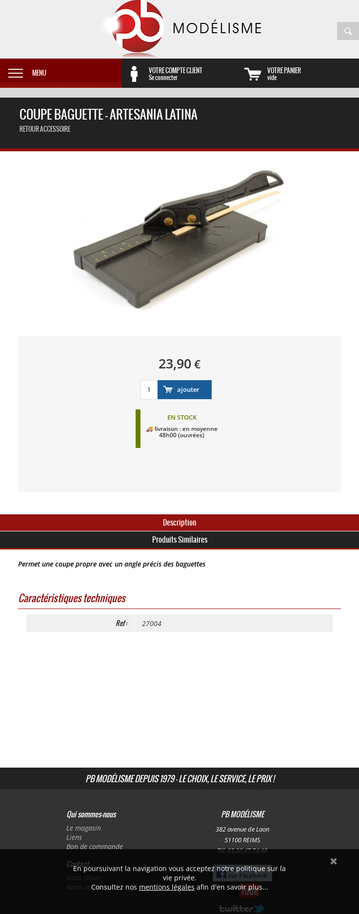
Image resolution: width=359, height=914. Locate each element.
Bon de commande (94, 846)
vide (313, 73)
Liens (74, 837)
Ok (333, 861)
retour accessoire (45, 129)
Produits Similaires (179, 539)
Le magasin (83, 828)
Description (179, 522)
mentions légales (167, 887)
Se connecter (194, 73)
